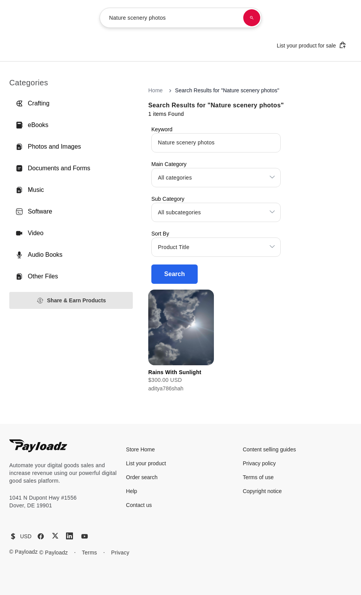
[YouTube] (84, 536)
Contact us (139, 505)
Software (33, 211)
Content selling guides (269, 449)
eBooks (31, 125)
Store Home (140, 449)
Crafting (32, 103)
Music (29, 190)
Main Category (168, 164)
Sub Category (168, 199)
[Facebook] (40, 536)
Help (131, 491)
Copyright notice (262, 491)
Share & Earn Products (71, 300)
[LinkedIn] (69, 535)
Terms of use (258, 477)
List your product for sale (311, 45)
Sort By (160, 234)
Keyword (161, 129)
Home (155, 90)
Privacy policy (259, 463)
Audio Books (39, 255)
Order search (142, 477)
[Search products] (251, 17)
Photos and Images (48, 147)
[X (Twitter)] (55, 535)
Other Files (36, 276)
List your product (146, 463)
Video (29, 233)
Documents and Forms (52, 168)
